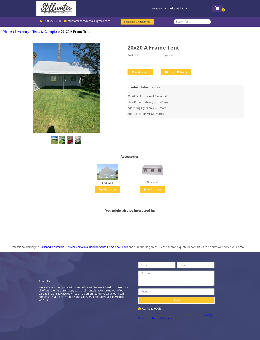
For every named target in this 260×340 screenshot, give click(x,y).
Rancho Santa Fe (99, 247)
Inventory (158, 8)
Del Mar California (76, 247)
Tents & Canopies (45, 31)
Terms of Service (162, 318)
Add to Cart (140, 72)
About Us (179, 8)
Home (7, 31)
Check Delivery (176, 72)
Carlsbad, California (52, 247)
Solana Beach (119, 247)
